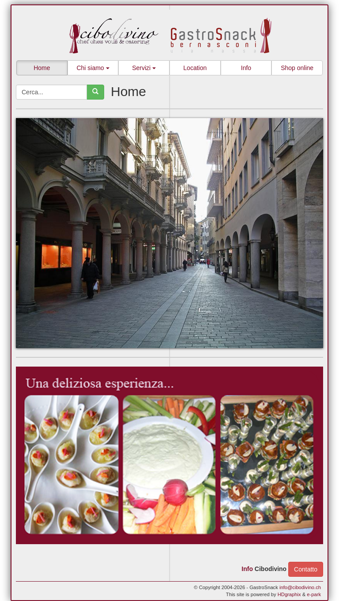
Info (247, 568)
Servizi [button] (144, 67)
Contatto (305, 569)
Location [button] (195, 67)
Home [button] (42, 67)
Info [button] (246, 67)
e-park (314, 594)
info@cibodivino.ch (300, 587)
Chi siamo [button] (92, 67)
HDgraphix (289, 594)
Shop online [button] (297, 67)
